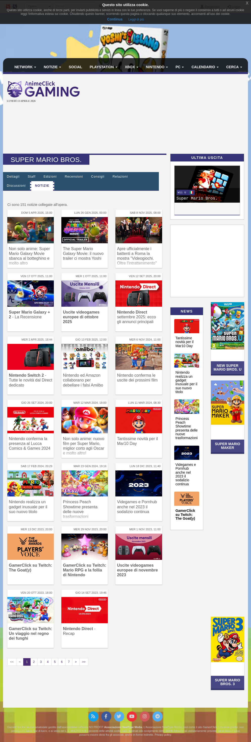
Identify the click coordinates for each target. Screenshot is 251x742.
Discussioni (16, 185)
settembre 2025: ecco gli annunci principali (136, 317)
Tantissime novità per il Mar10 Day (184, 342)
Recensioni (74, 176)
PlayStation (103, 67)
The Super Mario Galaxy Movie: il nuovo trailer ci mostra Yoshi (83, 253)
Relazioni (120, 176)
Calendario (204, 67)
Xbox (132, 67)
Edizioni (50, 176)
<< (12, 662)
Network (25, 67)
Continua (114, 19)
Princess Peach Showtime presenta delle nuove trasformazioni (186, 428)
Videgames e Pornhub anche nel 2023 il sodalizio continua (137, 507)
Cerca (234, 67)
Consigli (98, 176)
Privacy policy (163, 734)
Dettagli (13, 176)
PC (179, 67)
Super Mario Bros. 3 (227, 682)
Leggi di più (136, 19)
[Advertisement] (169, 114)
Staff (32, 176)
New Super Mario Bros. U (228, 367)
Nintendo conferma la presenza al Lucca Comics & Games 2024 (30, 443)
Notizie (52, 67)
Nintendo (157, 67)
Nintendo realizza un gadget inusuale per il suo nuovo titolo (28, 507)
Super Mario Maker (227, 446)
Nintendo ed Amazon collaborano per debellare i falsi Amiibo (83, 380)
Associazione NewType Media (123, 727)
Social (75, 67)
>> (84, 662)
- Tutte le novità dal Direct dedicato (30, 380)
